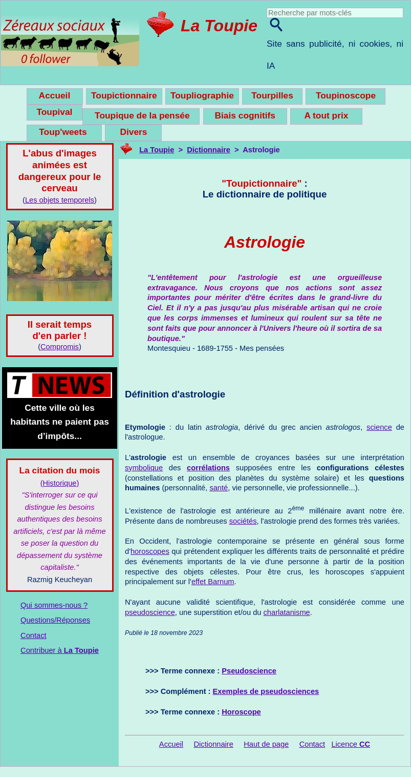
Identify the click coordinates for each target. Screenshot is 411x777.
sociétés (243, 521)
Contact (33, 635)
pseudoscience (150, 612)
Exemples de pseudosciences (266, 691)
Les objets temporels (59, 200)
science (379, 427)
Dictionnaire (208, 150)
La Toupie (219, 25)
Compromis (59, 347)
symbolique (144, 468)
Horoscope (241, 712)
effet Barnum (212, 581)
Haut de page (266, 744)
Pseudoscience (249, 671)
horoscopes (150, 551)
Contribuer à (59, 650)
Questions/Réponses (55, 620)
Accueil (171, 744)
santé (218, 488)
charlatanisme (287, 612)
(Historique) (59, 483)
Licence (350, 744)
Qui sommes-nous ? (54, 605)
